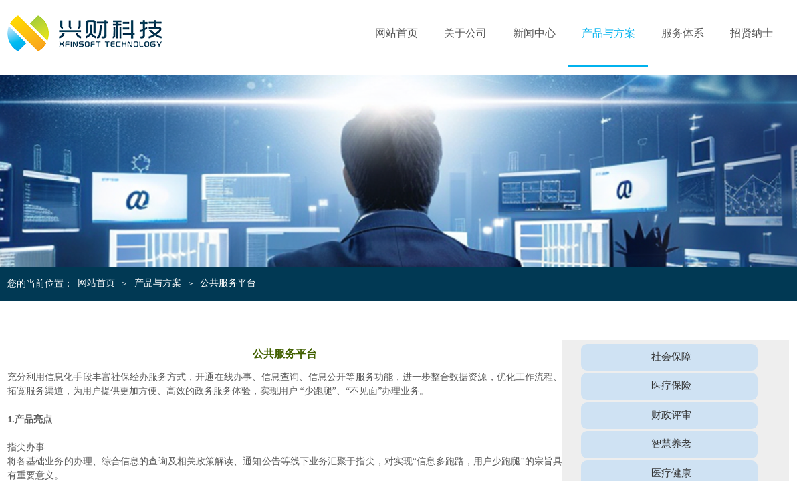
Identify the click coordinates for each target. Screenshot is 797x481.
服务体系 (682, 33)
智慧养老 (671, 443)
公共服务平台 (228, 283)
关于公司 (465, 33)
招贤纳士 (751, 33)
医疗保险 (671, 385)
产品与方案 (608, 33)
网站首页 (396, 33)
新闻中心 (534, 33)
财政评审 (671, 414)
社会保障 (671, 356)
